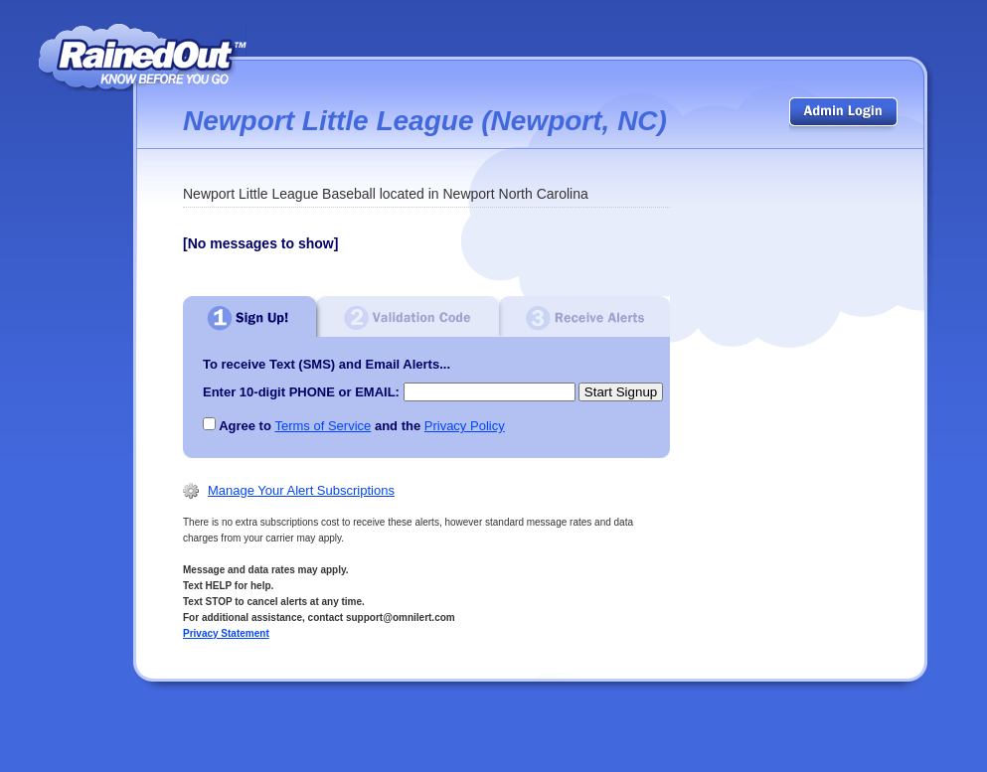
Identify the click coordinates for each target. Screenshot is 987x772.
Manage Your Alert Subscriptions (301, 490)
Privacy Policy (464, 425)
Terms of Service (322, 425)
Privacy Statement (226, 633)
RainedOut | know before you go (143, 57)
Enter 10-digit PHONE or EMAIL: (301, 392)
